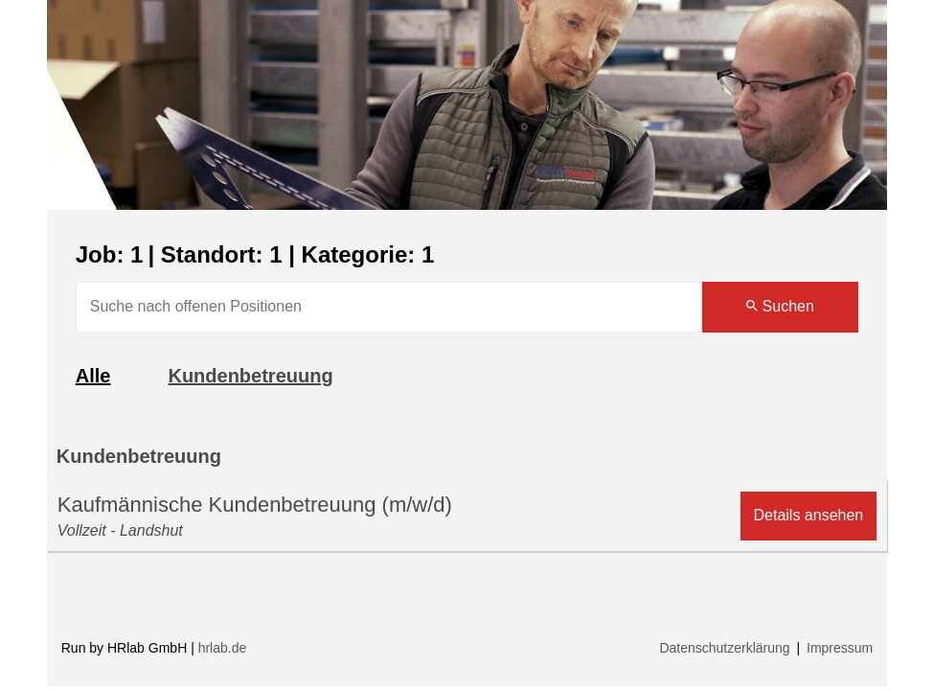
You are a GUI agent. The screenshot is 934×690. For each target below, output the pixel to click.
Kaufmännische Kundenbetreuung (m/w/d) (254, 505)
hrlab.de (222, 648)
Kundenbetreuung (250, 375)
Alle (93, 375)
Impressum (840, 648)
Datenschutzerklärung (724, 648)
